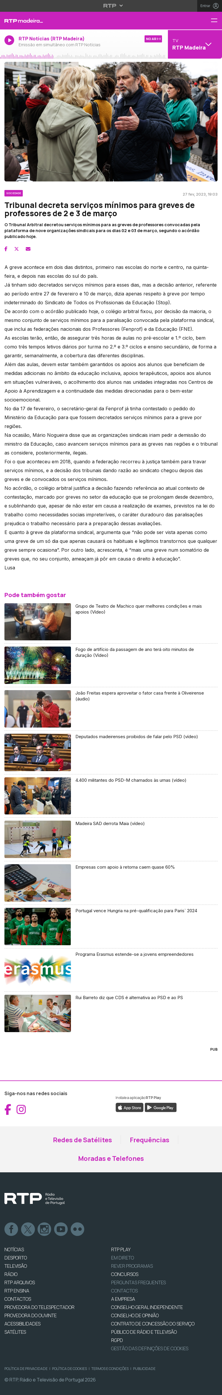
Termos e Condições (110, 1368)
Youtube (61, 1229)
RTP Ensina (16, 1290)
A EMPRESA (123, 1299)
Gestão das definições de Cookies (149, 1348)
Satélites (15, 1332)
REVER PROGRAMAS (132, 1266)
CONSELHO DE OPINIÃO (135, 1315)
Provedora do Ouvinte (30, 1315)
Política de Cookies (69, 1368)
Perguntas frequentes (138, 1282)
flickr (78, 1229)
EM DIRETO (122, 1257)
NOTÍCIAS (14, 1249)
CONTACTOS (17, 1299)
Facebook (11, 1229)
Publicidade (144, 1368)
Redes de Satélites (82, 1139)
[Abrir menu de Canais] (194, 44)
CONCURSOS (124, 1274)
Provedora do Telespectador (39, 1307)
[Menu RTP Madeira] (216, 20)
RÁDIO (10, 1274)
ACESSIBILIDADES (22, 1323)
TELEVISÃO (15, 1266)
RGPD (117, 1340)
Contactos (124, 1290)
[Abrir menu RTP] (111, 5)
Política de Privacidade (26, 1368)
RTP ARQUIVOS (19, 1282)
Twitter (28, 1229)
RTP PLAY (121, 1249)
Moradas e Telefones (111, 1158)
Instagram (45, 1229)
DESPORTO (15, 1257)
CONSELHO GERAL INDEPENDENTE (147, 1307)
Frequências (149, 1139)
